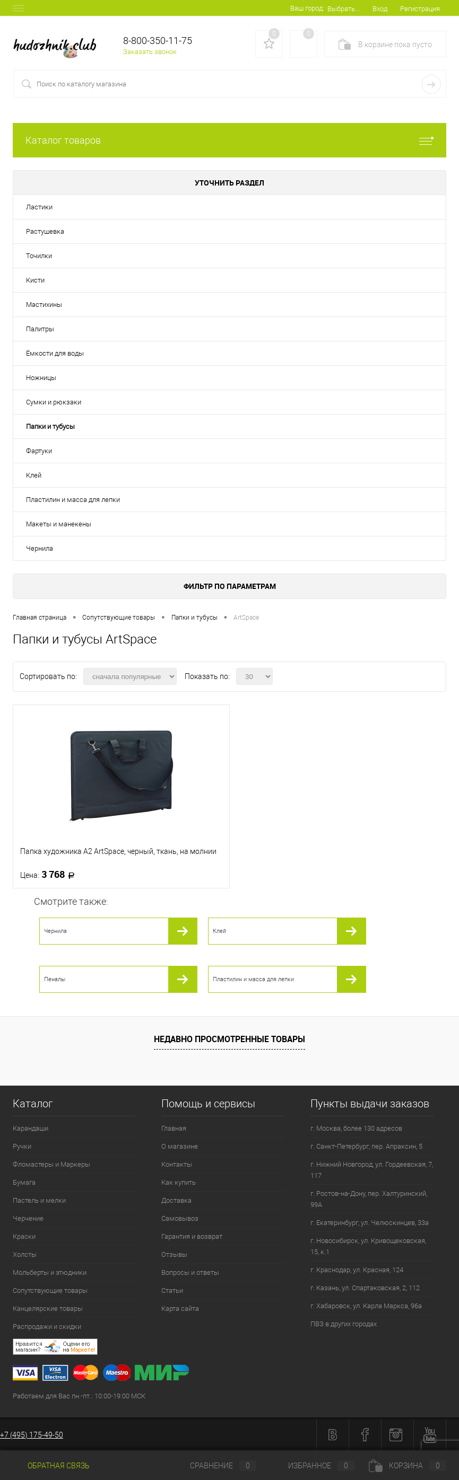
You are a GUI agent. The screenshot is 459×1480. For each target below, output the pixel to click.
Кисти (35, 280)
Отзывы (174, 1254)
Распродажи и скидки (47, 1327)
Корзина (407, 1465)
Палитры (40, 329)
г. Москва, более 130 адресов (356, 1128)
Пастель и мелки (39, 1200)
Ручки (22, 1146)
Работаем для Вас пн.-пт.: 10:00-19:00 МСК (79, 1396)
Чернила (39, 548)
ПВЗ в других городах (343, 1324)
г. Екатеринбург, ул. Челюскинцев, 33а (369, 1223)
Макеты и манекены (58, 524)
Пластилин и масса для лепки (73, 500)
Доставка (176, 1200)
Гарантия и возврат (191, 1236)
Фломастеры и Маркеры (51, 1164)
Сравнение (214, 1465)
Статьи (172, 1290)
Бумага (24, 1182)
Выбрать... (343, 9)
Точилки (39, 256)
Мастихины (44, 305)
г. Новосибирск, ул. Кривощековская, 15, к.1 (368, 1246)
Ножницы (41, 378)
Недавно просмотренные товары (229, 1039)
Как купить (178, 1182)
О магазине (179, 1146)
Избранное (312, 1465)
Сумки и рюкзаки (53, 402)
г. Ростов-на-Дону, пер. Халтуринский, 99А (368, 1199)
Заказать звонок (150, 52)
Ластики (39, 207)
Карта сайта (180, 1308)
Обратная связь (51, 1465)
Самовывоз (179, 1218)
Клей (33, 475)
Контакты (176, 1164)
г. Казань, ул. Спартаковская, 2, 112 (365, 1288)
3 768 (50, 874)
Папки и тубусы (50, 426)
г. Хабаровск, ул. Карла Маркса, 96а (366, 1306)
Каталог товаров (229, 140)
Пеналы (54, 979)
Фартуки (39, 451)
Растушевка (45, 231)
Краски (24, 1236)
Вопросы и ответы (190, 1272)
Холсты (25, 1254)
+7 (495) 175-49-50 (31, 1435)
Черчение (28, 1218)
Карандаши (30, 1128)
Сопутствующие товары (50, 1290)
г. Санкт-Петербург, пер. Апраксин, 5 (366, 1146)
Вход (380, 9)
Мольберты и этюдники (49, 1272)
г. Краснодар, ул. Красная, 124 (356, 1270)
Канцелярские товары (48, 1308)
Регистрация (420, 9)
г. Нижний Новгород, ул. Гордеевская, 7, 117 (371, 1169)
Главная (173, 1128)
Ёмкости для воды (55, 353)
